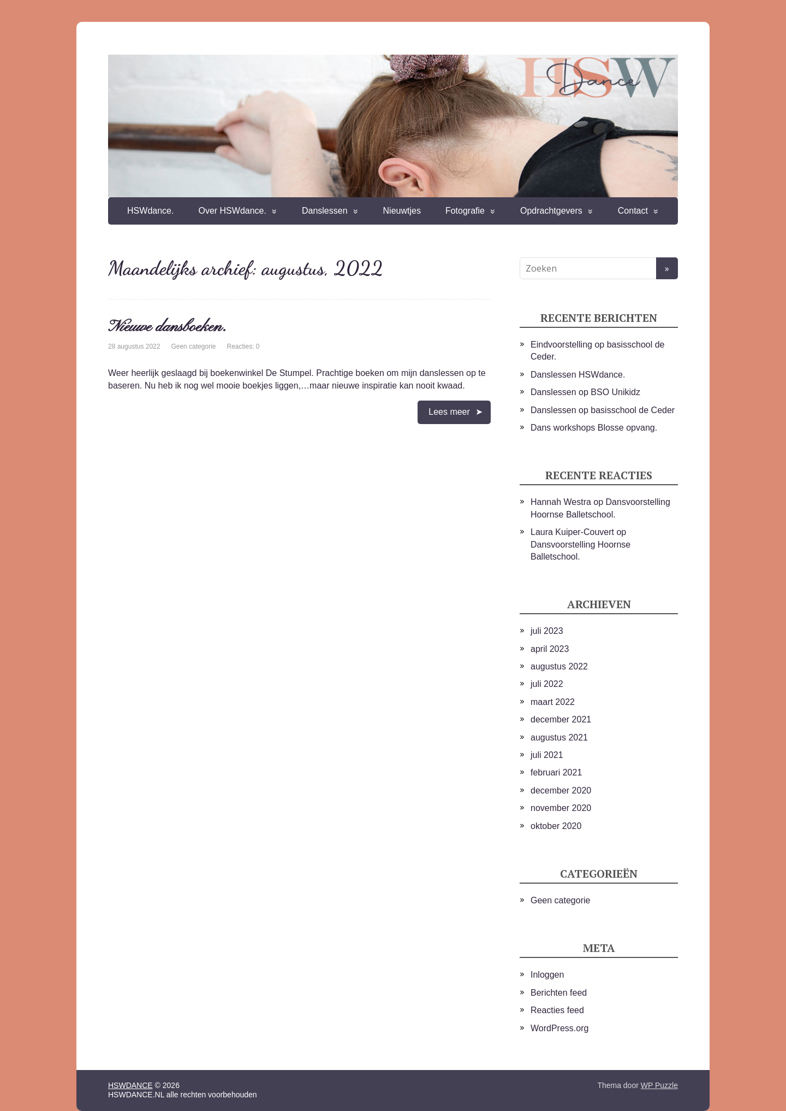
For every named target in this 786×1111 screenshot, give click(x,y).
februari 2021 (556, 772)
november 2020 (561, 808)
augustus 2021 (559, 737)
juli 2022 (547, 684)
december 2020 (561, 790)
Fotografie (465, 210)
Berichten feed (559, 992)
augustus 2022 (559, 666)
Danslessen (325, 210)
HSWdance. (150, 210)
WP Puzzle (659, 1085)
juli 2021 (547, 755)
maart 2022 (553, 702)
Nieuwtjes (402, 210)
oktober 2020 (556, 826)
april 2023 (550, 649)
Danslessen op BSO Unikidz (585, 392)
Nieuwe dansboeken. (167, 327)
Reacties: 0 (243, 346)
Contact (633, 210)
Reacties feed (557, 1010)
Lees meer (449, 411)
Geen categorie (193, 346)
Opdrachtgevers (551, 210)
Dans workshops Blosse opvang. (594, 427)
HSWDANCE (130, 1085)
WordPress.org (559, 1028)
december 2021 (561, 719)
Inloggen (547, 974)
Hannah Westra (561, 502)
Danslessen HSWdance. (578, 374)
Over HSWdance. (232, 210)
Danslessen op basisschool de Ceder (603, 410)
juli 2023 (547, 631)
